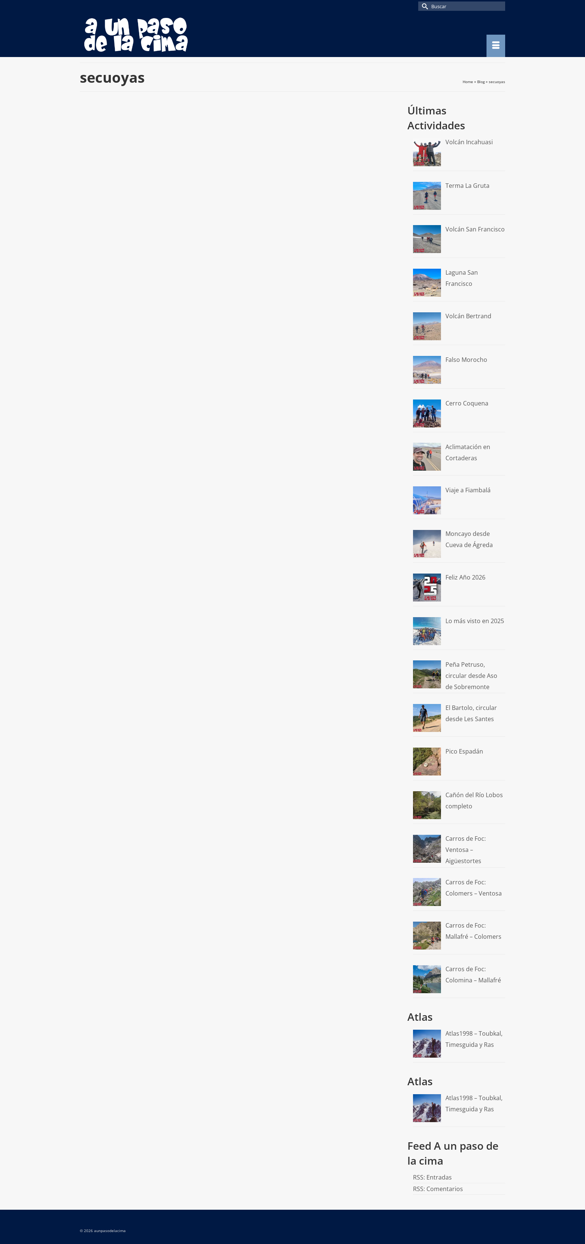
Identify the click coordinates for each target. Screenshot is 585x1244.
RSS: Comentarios (438, 1189)
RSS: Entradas (432, 1177)
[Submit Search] (423, 6)
